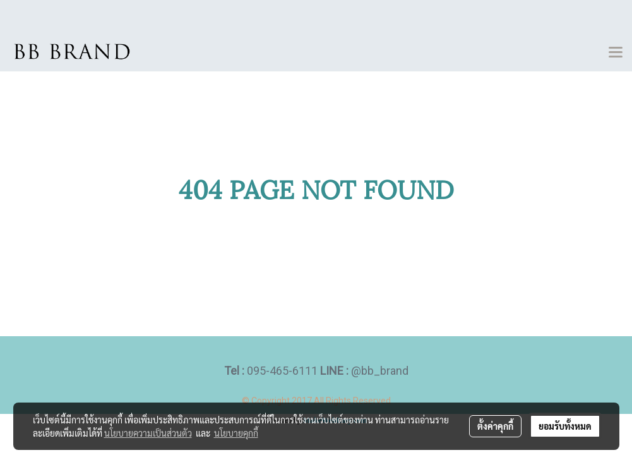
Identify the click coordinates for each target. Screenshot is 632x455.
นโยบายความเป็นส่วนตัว (148, 433)
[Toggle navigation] (615, 53)
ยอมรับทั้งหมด (565, 426)
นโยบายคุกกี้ (236, 433)
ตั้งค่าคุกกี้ (495, 426)
